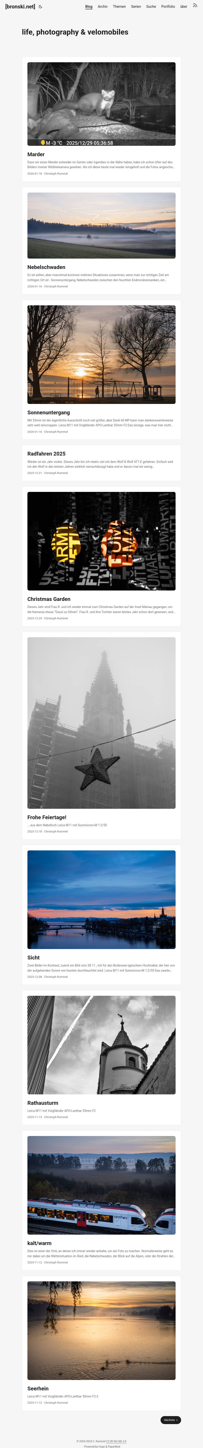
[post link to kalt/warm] (101, 1200)
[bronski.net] (20, 7)
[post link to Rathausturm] (101, 1057)
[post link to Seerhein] (101, 1343)
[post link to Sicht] (101, 915)
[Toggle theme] (40, 7)
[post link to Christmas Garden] (101, 556)
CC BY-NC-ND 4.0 (116, 1441)
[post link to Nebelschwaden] (101, 240)
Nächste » (171, 1420)
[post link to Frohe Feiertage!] (101, 735)
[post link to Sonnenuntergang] (101, 370)
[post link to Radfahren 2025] (101, 463)
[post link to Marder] (101, 119)
